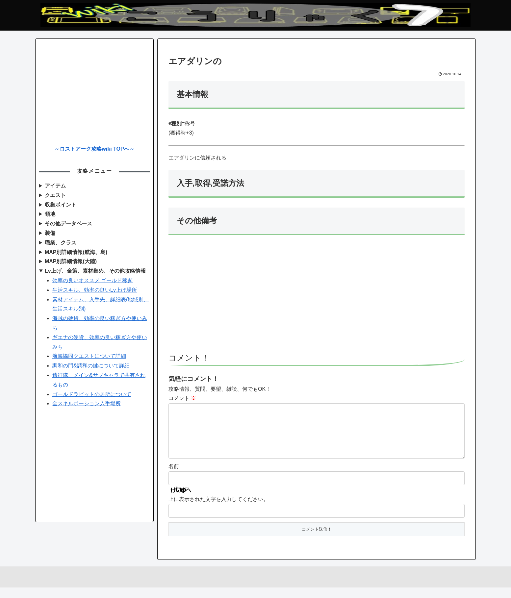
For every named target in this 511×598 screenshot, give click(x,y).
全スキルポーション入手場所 (86, 403)
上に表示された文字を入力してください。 (218, 509)
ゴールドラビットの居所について (91, 394)
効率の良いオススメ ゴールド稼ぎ (92, 280)
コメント (182, 398)
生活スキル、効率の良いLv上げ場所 (94, 290)
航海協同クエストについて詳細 (89, 356)
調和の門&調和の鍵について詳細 (91, 365)
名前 (173, 477)
